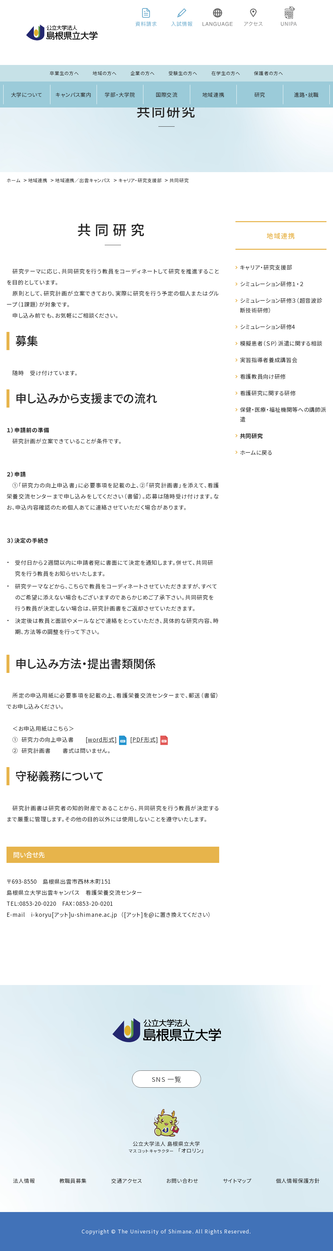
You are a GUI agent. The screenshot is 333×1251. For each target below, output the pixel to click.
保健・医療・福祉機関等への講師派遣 (283, 414)
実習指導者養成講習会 (269, 360)
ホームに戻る (256, 452)
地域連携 (213, 94)
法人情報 (24, 1180)
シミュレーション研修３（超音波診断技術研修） (281, 305)
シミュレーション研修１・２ (272, 284)
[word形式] (101, 739)
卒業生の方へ (64, 73)
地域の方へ (105, 73)
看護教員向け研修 (263, 376)
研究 (259, 94)
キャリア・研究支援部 (266, 267)
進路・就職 (306, 94)
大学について (27, 94)
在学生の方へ (226, 73)
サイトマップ (237, 1180)
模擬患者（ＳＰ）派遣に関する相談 (281, 343)
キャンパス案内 (73, 94)
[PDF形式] (144, 739)
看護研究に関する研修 (268, 393)
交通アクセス (126, 1180)
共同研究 (251, 436)
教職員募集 (73, 1180)
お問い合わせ (182, 1180)
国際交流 (167, 94)
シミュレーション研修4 (267, 326)
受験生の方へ (183, 73)
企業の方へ (142, 73)
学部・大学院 (120, 94)
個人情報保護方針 (298, 1180)
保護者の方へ (268, 73)
